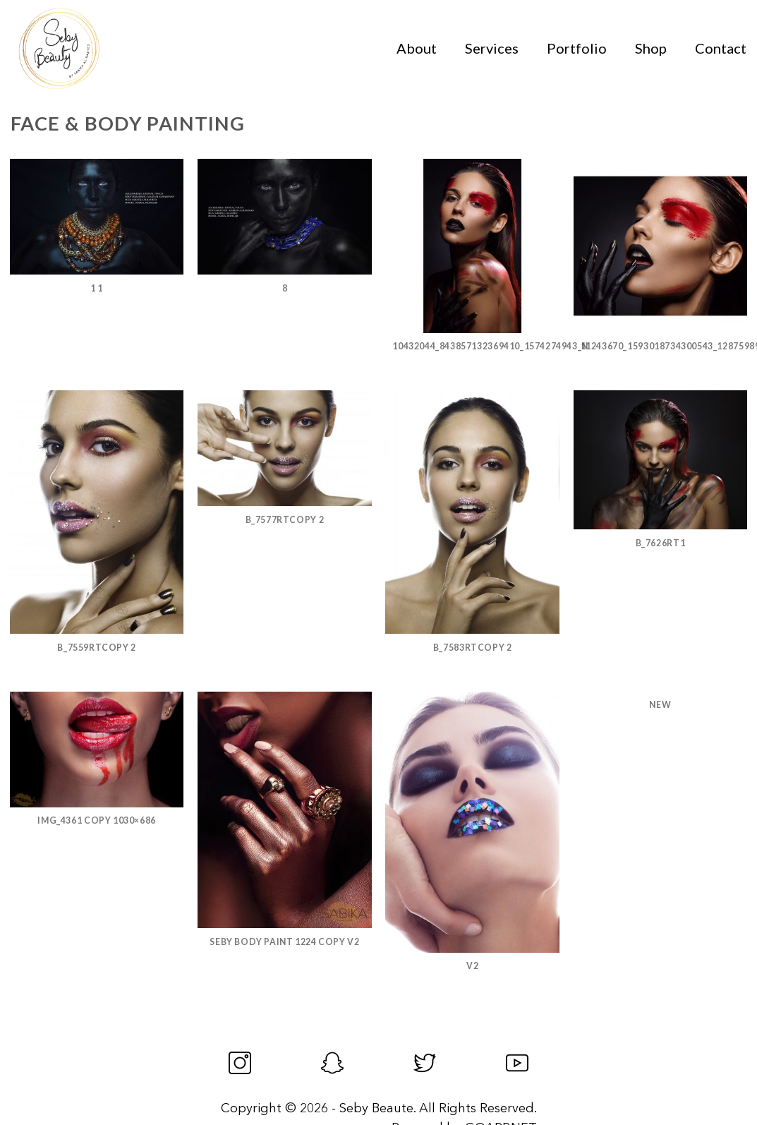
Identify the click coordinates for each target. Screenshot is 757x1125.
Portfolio (577, 48)
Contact (720, 48)
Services (492, 48)
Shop (651, 48)
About (416, 48)
